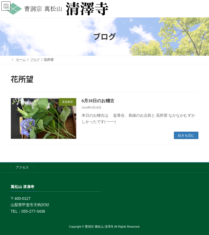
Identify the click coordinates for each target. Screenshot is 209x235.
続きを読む (186, 135)
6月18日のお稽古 (98, 100)
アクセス (22, 167)
